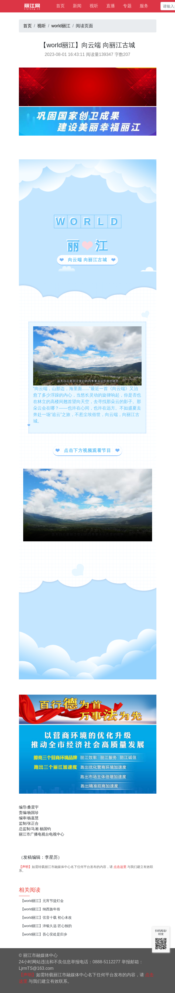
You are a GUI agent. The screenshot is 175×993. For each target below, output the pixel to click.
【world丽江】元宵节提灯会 (42, 901)
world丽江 (60, 26)
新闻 (77, 6)
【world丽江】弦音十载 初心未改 (46, 917)
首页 (60, 6)
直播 (110, 6)
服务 (144, 6)
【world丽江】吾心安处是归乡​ (43, 934)
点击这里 (120, 867)
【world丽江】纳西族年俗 (40, 909)
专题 (127, 6)
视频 (87, 505)
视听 (94, 6)
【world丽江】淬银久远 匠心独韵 (46, 926)
